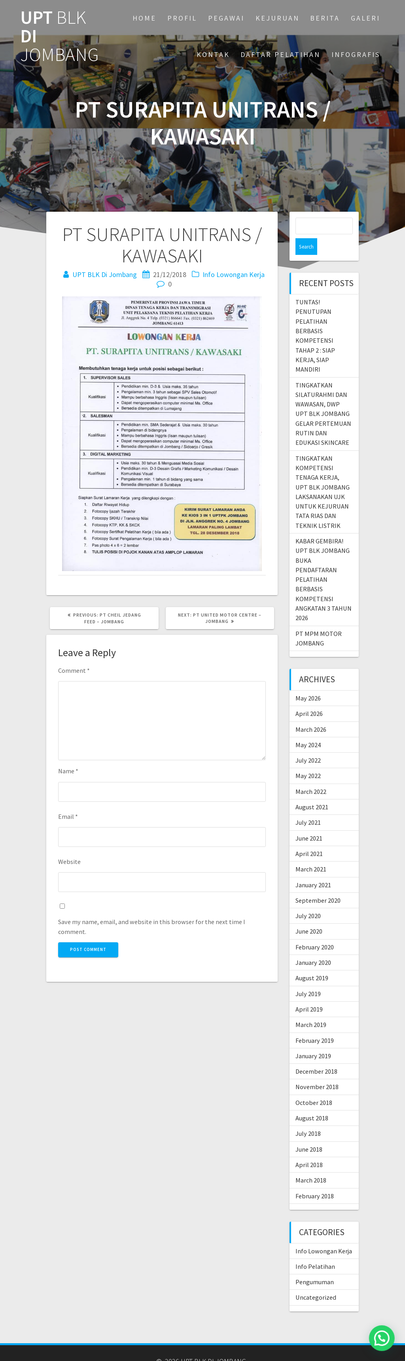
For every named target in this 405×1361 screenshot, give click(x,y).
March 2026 (310, 713)
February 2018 (314, 1179)
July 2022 (308, 744)
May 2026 (308, 681)
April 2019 (309, 993)
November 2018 (317, 1070)
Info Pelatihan (315, 1250)
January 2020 (313, 946)
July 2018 (308, 1117)
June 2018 (308, 1133)
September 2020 (318, 884)
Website (69, 862)
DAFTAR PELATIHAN (280, 54)
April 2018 (309, 1148)
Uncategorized (315, 1281)
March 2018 (310, 1163)
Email (68, 816)
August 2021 (311, 790)
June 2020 (308, 915)
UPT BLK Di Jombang (104, 274)
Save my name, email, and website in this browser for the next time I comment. (151, 926)
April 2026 (309, 697)
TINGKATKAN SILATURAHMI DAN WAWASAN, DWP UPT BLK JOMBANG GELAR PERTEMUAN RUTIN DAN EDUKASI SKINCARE (323, 397)
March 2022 (310, 775)
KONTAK (213, 54)
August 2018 (311, 1101)
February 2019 (314, 1024)
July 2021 (308, 806)
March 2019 (310, 1008)
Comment (74, 670)
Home (144, 18)
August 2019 (311, 961)
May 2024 (308, 728)
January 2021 (313, 868)
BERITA (325, 18)
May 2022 (308, 759)
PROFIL (182, 18)
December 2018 (316, 1055)
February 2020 (314, 930)
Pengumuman (314, 1265)
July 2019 (308, 977)
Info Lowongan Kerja (233, 274)
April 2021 (309, 837)
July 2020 (308, 899)
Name (68, 771)
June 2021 (308, 822)
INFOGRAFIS (355, 54)
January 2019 (313, 1039)
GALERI (365, 18)
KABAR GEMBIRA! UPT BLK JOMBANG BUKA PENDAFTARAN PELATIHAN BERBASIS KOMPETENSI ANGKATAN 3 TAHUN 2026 (323, 562)
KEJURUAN (277, 18)
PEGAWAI (226, 18)
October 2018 (313, 1086)
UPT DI (59, 36)
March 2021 (310, 852)
